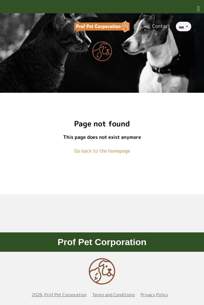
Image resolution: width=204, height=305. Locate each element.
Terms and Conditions (113, 295)
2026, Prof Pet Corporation (59, 295)
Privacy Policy (154, 295)
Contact (161, 26)
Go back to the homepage (102, 151)
